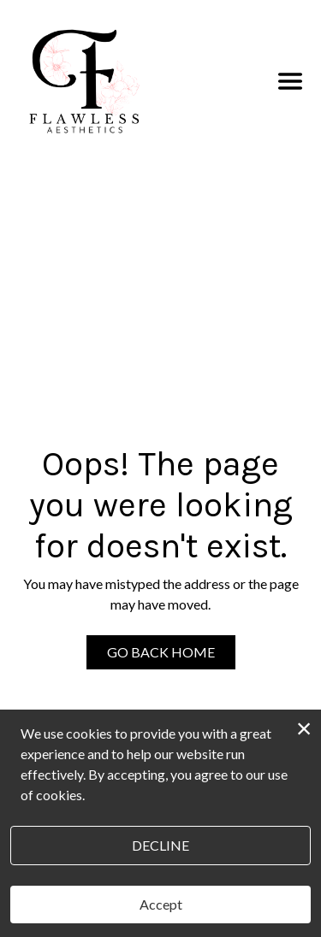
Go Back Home (161, 652)
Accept (161, 904)
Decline (160, 845)
